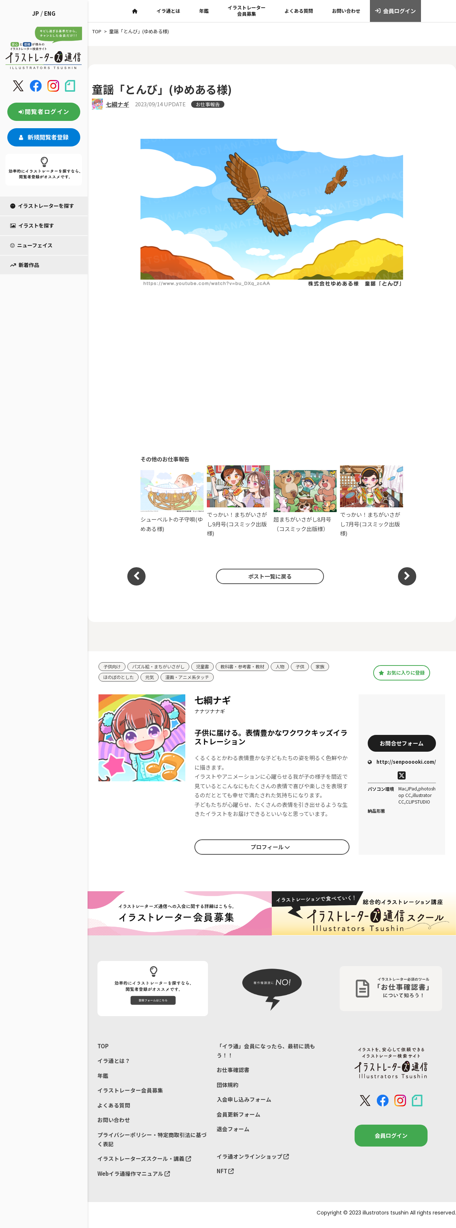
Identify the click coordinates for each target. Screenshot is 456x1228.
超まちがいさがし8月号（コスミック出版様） (305, 501)
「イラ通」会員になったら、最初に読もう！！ (266, 1051)
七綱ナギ (117, 104)
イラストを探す (32, 225)
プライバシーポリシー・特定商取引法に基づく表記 (152, 1142)
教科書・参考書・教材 (251, 666)
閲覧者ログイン (44, 111)
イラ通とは (168, 10)
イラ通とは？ (113, 1062)
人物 (290, 666)
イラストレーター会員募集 (247, 10)
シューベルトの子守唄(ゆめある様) (172, 501)
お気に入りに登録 (401, 672)
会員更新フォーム (238, 1117)
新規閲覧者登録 (44, 137)
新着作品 (24, 264)
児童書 (209, 666)
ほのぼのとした (119, 677)
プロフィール (270, 847)
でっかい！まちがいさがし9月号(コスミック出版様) (238, 501)
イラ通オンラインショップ (253, 1159)
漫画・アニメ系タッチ (192, 677)
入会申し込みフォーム (244, 1101)
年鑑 (204, 10)
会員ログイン (395, 11)
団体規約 (228, 1086)
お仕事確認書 (233, 1071)
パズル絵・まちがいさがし (162, 666)
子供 (311, 666)
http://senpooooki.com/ (402, 763)
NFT (225, 1174)
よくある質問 (299, 10)
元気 (152, 677)
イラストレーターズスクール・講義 (144, 1162)
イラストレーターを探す (42, 205)
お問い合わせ (346, 10)
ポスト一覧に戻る (268, 576)
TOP (103, 1046)
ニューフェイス (31, 245)
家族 (332, 666)
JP (35, 13)
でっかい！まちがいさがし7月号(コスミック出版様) (371, 501)
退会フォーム (233, 1132)
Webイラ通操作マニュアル (134, 1177)
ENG (49, 13)
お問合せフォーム (401, 743)
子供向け (112, 666)
